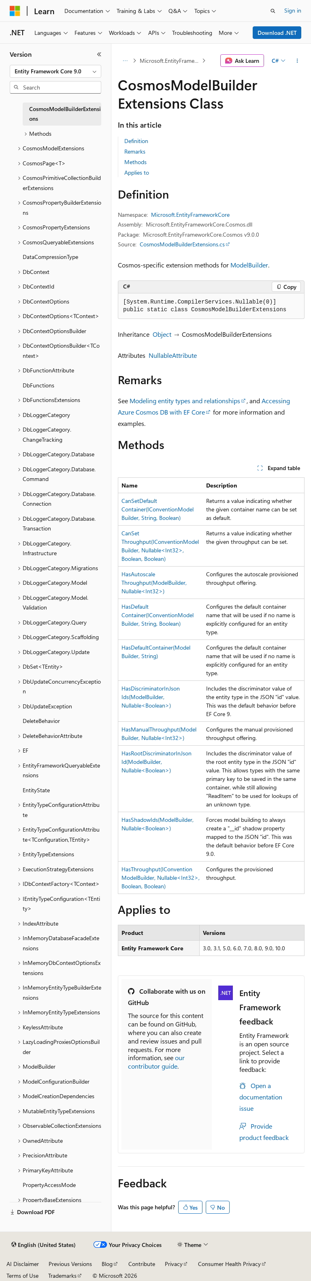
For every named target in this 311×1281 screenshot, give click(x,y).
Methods (135, 162)
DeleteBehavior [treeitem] (41, 721)
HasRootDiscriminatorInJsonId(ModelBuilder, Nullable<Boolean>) (156, 761)
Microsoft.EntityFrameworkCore (170, 60)
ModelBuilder (249, 265)
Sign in (292, 10)
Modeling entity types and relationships (185, 400)
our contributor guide (156, 1061)
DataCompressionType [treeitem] (50, 257)
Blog (107, 1264)
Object (162, 334)
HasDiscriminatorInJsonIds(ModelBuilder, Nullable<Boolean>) (150, 696)
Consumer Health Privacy (229, 1264)
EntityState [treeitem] (36, 790)
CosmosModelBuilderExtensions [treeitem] (65, 114)
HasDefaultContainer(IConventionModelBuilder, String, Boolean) (157, 615)
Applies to (136, 172)
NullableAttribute (173, 355)
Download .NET (277, 32)
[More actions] (297, 60)
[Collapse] (99, 54)
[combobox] (55, 71)
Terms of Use (22, 1275)
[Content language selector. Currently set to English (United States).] (43, 1244)
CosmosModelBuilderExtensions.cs (182, 244)
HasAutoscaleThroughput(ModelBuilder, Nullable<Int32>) (154, 582)
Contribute (141, 1264)
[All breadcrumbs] (125, 60)
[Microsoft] (15, 11)
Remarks (134, 151)
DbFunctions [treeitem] (38, 385)
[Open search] (273, 11)
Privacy (174, 1264)
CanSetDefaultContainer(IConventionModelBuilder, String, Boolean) (157, 509)
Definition (136, 141)
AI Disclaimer (22, 1264)
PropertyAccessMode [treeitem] (49, 1185)
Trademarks (62, 1275)
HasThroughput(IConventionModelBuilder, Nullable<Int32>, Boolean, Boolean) (160, 877)
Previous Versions (70, 1264)
